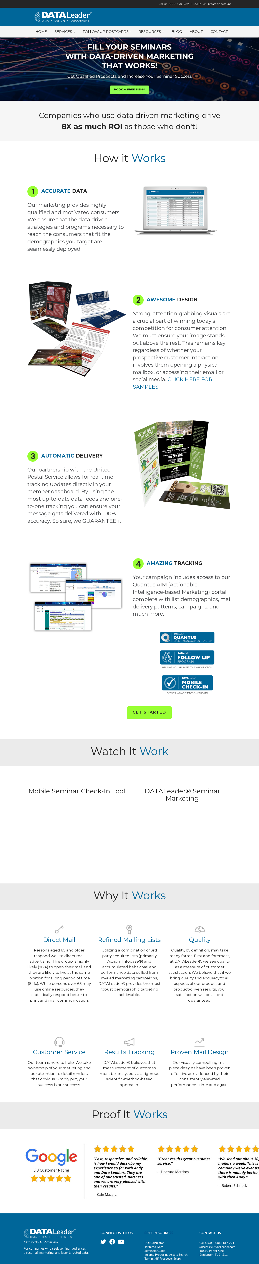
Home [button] (41, 32)
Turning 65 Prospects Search (163, 1258)
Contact (219, 32)
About (196, 32)
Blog (177, 32)
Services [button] (65, 32)
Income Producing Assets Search (166, 1254)
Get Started (149, 712)
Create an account (219, 3)
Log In (197, 3)
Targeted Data (153, 1247)
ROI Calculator (154, 1243)
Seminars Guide (154, 1250)
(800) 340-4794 (179, 3)
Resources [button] (151, 32)
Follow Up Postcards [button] (107, 32)
